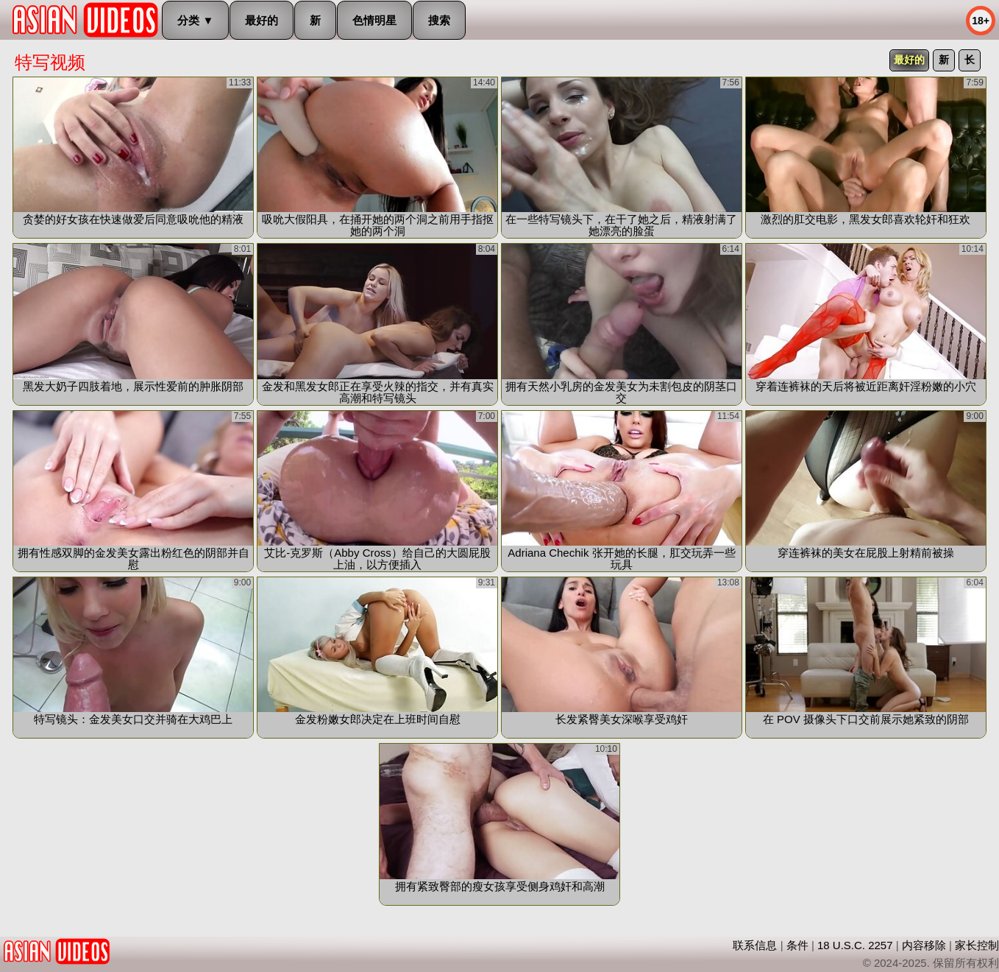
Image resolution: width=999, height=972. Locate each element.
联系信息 (755, 945)
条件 (797, 945)
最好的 (261, 20)
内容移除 (924, 945)
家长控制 (977, 945)
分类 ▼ (195, 20)
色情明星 (374, 20)
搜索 (439, 20)
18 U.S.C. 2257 (855, 945)
